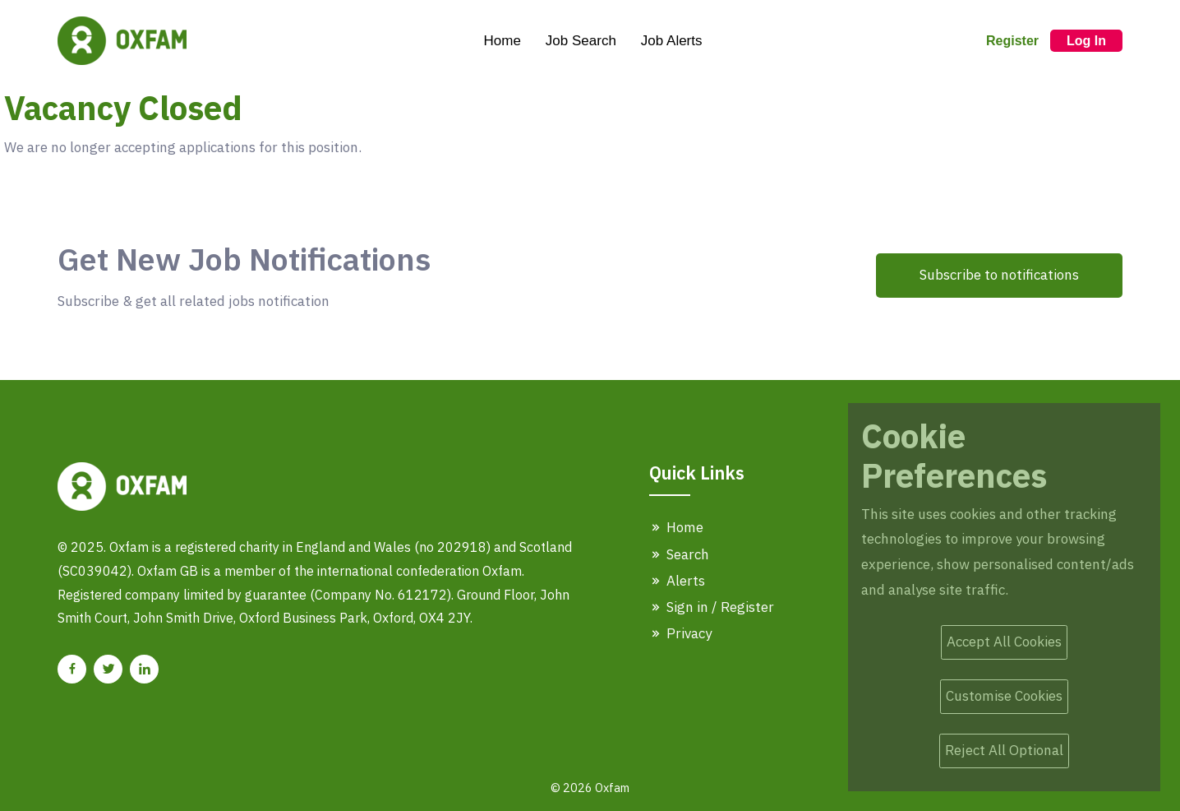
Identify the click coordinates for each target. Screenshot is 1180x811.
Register (1012, 41)
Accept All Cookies (1004, 642)
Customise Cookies (1004, 696)
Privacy (680, 633)
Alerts (677, 581)
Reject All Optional (1004, 750)
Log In (1086, 41)
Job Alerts (672, 41)
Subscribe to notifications (999, 275)
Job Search (581, 41)
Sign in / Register (711, 607)
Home (501, 41)
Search (679, 554)
